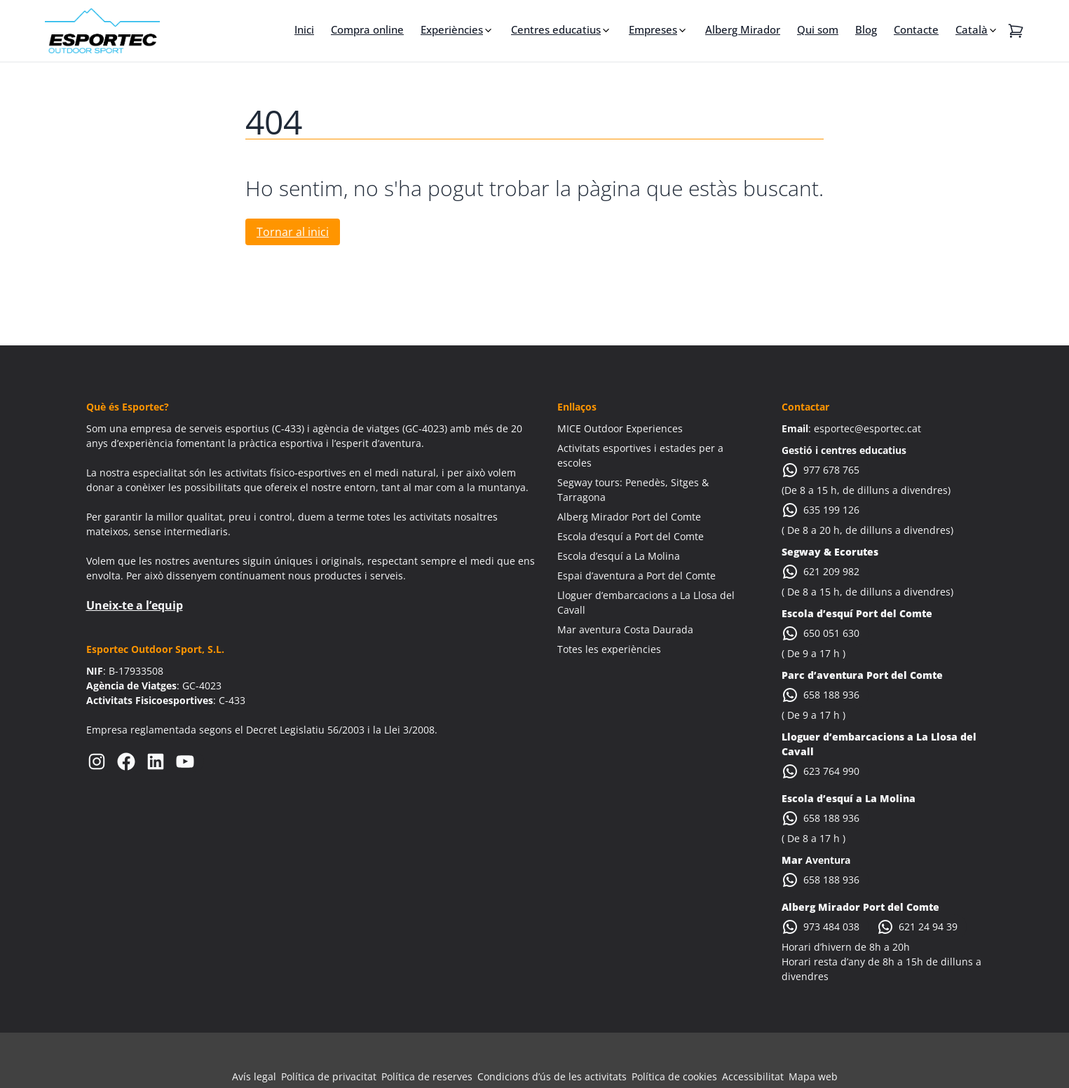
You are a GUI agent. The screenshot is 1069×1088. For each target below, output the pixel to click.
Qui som (817, 29)
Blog (866, 29)
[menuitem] (977, 29)
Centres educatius (556, 29)
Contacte (916, 29)
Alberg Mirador (742, 29)
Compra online (367, 29)
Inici (304, 29)
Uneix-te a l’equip (134, 605)
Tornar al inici (293, 232)
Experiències (452, 29)
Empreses (653, 29)
